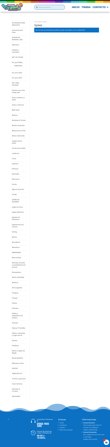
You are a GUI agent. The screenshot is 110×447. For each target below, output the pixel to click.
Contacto (99, 8)
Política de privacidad (66, 426)
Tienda (86, 8)
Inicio (76, 8)
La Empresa (63, 421)
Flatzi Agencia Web (60, 445)
